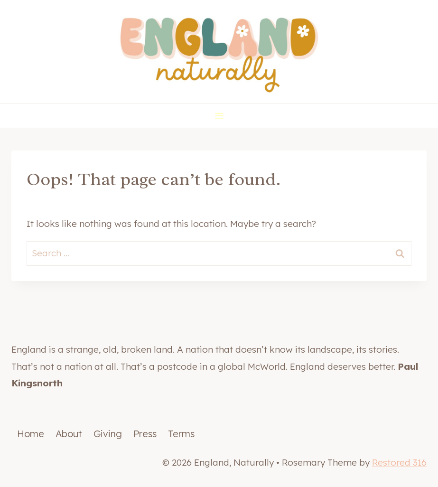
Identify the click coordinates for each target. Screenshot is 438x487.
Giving (107, 434)
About (69, 434)
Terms (181, 434)
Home (30, 434)
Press (145, 434)
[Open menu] (219, 115)
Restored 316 (399, 462)
